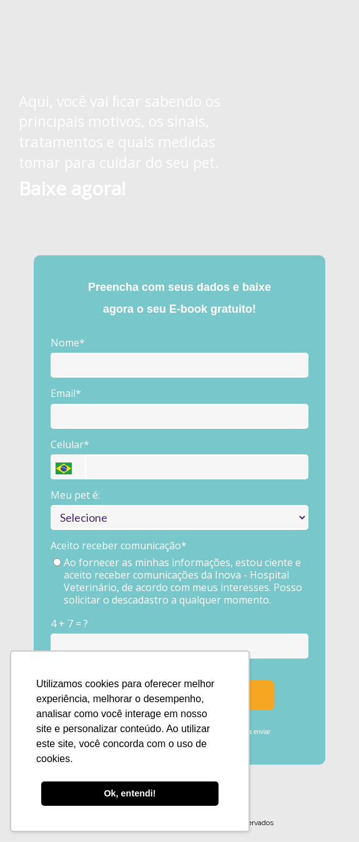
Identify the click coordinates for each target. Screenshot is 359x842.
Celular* (70, 444)
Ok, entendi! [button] (129, 793)
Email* (66, 393)
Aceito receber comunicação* (119, 545)
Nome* (68, 342)
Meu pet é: (75, 495)
